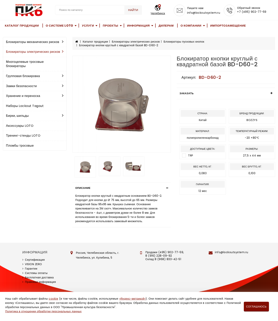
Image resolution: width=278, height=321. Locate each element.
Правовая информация (40, 282)
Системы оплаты (36, 273)
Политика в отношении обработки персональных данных (43, 311)
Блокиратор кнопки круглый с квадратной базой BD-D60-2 (118, 45)
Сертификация (35, 259)
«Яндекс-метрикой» (132, 299)
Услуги (88, 26)
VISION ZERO (33, 264)
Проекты (110, 26)
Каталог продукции (22, 26)
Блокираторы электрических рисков (35, 52)
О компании (191, 26)
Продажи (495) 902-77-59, (164, 252)
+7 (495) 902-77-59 (251, 12)
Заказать (187, 93)
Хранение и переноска (35, 96)
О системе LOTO (59, 26)
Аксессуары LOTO (19, 126)
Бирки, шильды (35, 115)
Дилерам (166, 26)
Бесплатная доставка (39, 277)
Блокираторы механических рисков (35, 42)
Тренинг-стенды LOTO (23, 135)
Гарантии (31, 268)
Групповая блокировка (35, 76)
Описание (83, 188)
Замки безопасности (35, 86)
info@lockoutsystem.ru (203, 13)
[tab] (121, 188)
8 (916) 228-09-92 (158, 255)
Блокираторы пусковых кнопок (184, 42)
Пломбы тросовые (20, 145)
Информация (138, 26)
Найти (133, 10)
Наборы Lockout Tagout (25, 106)
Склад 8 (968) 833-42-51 (163, 259)
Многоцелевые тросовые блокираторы (25, 64)
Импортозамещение (228, 26)
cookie (53, 299)
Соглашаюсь (256, 306)
